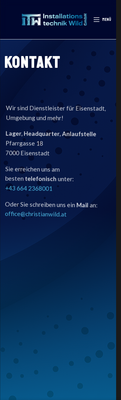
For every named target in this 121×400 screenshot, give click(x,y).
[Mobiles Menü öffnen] (102, 19)
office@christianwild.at (35, 214)
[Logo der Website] (54, 18)
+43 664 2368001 (28, 188)
